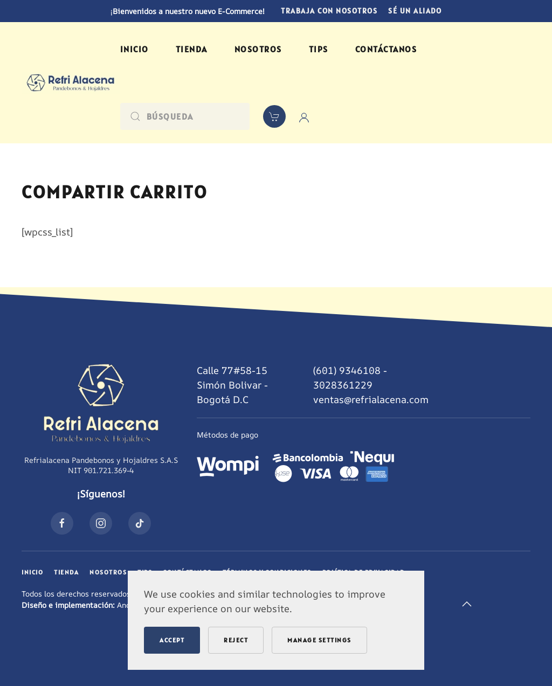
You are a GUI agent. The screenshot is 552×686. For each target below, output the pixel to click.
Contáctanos (386, 49)
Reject (236, 640)
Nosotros (258, 49)
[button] (466, 604)
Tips (318, 49)
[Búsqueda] (185, 116)
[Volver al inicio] (71, 82)
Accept (172, 640)
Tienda (66, 572)
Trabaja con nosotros (329, 11)
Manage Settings (319, 640)
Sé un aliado (414, 11)
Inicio (134, 49)
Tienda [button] (192, 49)
